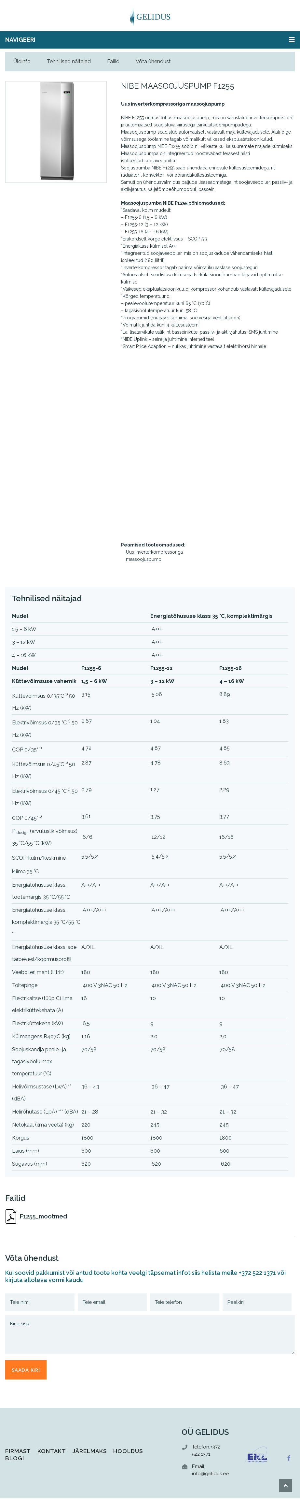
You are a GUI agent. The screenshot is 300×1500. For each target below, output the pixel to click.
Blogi (14, 1460)
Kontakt (51, 1453)
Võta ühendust (153, 61)
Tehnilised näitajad (69, 61)
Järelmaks (90, 1453)
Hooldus (128, 1453)
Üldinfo (22, 61)
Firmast (18, 1453)
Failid (113, 61)
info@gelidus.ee (210, 1475)
